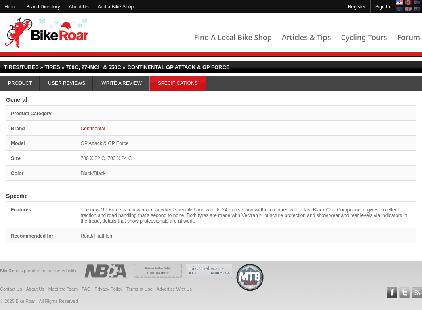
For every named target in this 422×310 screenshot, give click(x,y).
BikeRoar (46, 32)
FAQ (86, 289)
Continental (93, 128)
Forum (408, 37)
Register (357, 7)
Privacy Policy (108, 289)
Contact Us (11, 289)
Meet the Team (63, 289)
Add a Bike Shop (116, 7)
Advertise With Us (174, 289)
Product (20, 83)
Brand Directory (43, 7)
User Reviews (66, 83)
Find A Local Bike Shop (233, 37)
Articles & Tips (306, 37)
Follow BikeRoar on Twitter (404, 292)
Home (10, 7)
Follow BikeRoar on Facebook (392, 292)
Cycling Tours (364, 37)
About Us (78, 7)
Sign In (382, 7)
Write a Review (121, 83)
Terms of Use (139, 289)
